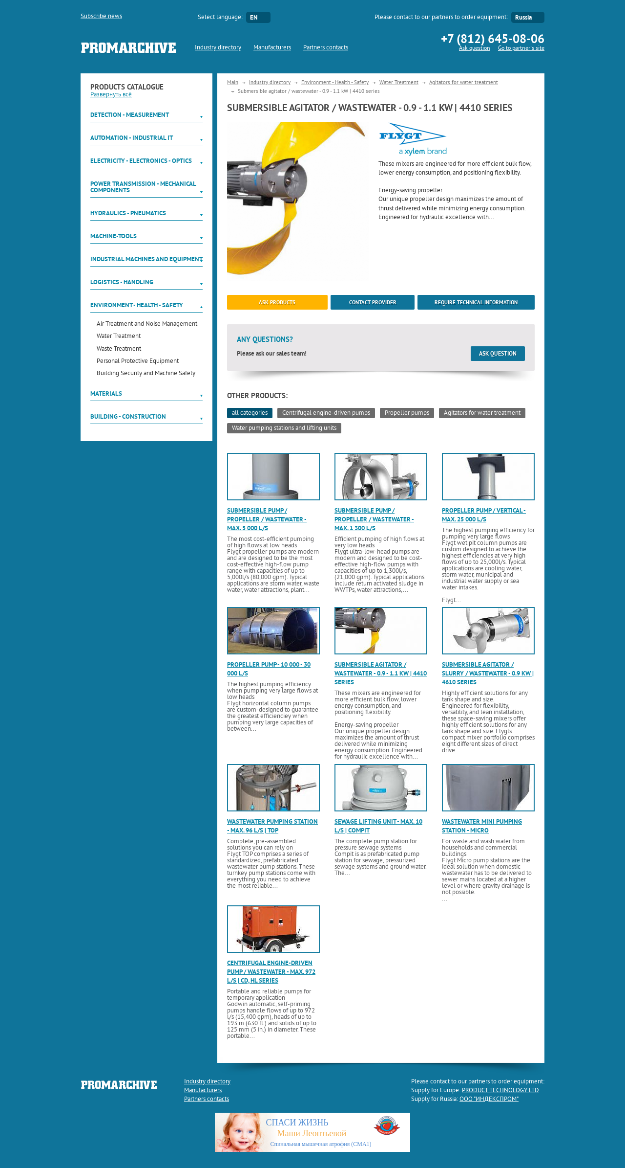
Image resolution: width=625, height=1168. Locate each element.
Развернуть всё (111, 95)
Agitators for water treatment (463, 82)
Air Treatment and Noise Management (147, 324)
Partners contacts (325, 48)
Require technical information (476, 302)
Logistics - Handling (121, 282)
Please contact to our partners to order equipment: (441, 18)
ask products (277, 302)
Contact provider (372, 302)
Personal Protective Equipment (138, 362)
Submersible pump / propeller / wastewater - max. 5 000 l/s (267, 519)
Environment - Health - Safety (136, 305)
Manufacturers (272, 48)
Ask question (474, 48)
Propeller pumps (407, 413)
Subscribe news (101, 17)
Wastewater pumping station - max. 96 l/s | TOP (272, 825)
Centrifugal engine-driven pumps (326, 413)
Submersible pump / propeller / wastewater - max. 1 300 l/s (374, 519)
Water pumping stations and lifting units (284, 428)
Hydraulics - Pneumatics (128, 213)
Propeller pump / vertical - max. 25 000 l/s (484, 514)
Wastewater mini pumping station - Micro (482, 825)
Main (232, 82)
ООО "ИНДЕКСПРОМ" (489, 1099)
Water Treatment (119, 337)
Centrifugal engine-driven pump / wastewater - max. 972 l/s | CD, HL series (271, 972)
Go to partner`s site (521, 48)
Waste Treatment (119, 349)
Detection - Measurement (129, 115)
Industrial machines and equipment (146, 259)
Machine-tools (113, 236)
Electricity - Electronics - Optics (141, 160)
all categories (250, 413)
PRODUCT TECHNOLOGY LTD (500, 1091)
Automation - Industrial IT (131, 138)
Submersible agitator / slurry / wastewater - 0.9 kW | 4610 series (488, 673)
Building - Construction (128, 416)
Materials (106, 393)
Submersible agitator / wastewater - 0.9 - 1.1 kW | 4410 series (380, 673)
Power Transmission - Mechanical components (143, 186)
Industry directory (218, 48)
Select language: (220, 18)
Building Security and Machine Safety (146, 374)
